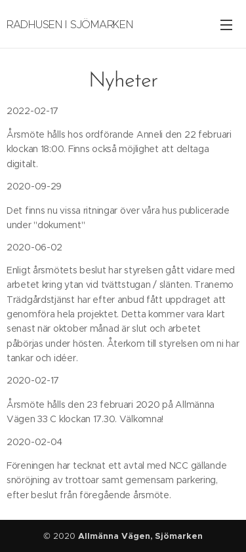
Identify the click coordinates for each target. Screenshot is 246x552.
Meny (226, 25)
